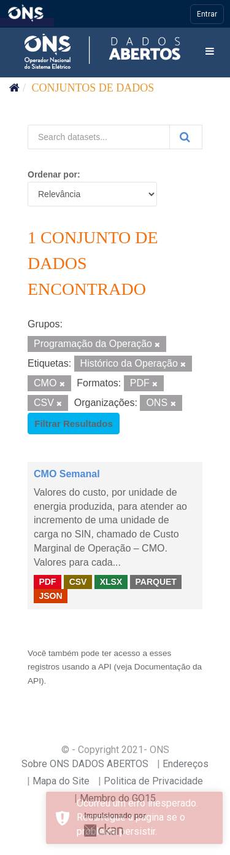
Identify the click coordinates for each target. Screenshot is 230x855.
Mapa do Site (61, 781)
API (105, 666)
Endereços (186, 764)
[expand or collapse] (210, 52)
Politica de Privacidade (153, 781)
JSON (50, 596)
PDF (47, 582)
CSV (78, 582)
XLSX (111, 582)
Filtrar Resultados (73, 423)
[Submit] (185, 137)
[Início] (14, 88)
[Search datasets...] (99, 137)
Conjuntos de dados (93, 88)
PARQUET (155, 582)
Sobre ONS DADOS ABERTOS (84, 764)
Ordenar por (52, 174)
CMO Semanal (67, 474)
